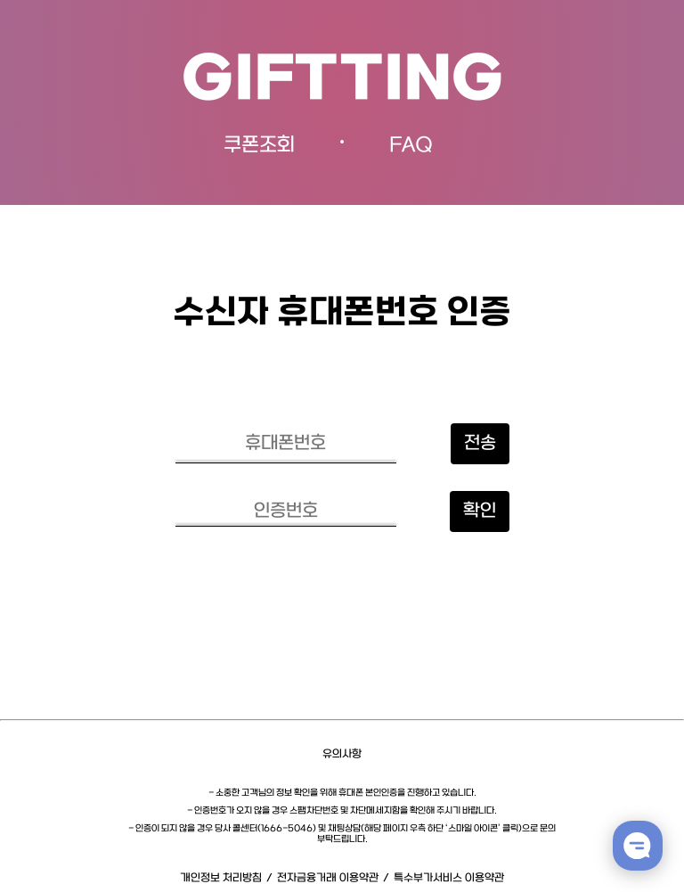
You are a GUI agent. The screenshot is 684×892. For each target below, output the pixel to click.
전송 (480, 443)
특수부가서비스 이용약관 (449, 878)
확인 (479, 511)
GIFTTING (342, 81)
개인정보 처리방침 (221, 878)
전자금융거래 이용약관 (328, 878)
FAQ (411, 146)
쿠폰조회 (259, 146)
